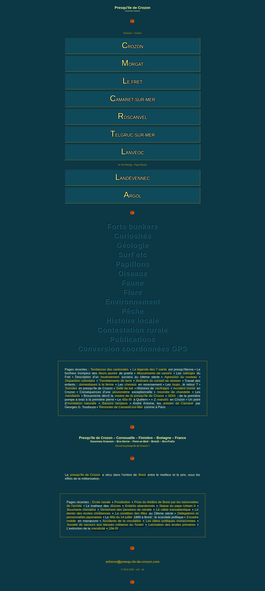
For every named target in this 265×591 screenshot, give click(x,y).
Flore (132, 292)
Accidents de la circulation (122, 521)
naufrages (162, 388)
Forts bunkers (132, 226)
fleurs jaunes (108, 373)
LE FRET (132, 80)
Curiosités (132, 236)
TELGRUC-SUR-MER (132, 133)
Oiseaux (132, 273)
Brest (142, 475)
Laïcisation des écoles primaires (172, 524)
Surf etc (132, 254)
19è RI (113, 528)
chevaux (131, 384)
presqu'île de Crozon (85, 475)
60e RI (127, 399)
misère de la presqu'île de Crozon (139, 396)
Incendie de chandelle (173, 392)
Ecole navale (101, 502)
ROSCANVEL (132, 116)
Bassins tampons (115, 403)
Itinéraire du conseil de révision (158, 381)
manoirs (162, 399)
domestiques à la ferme (96, 384)
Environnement (132, 301)
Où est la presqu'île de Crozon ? (132, 446)
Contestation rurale (132, 330)
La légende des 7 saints (150, 369)
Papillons (133, 264)
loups (176, 384)
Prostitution (122, 502)
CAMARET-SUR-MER (132, 98)
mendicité (98, 528)
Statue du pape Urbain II (177, 506)
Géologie (132, 245)
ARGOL (132, 194)
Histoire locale (132, 320)
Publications (132, 339)
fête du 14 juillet (121, 517)
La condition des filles (131, 513)
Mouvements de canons (154, 373)
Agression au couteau (181, 377)
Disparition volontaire (80, 381)
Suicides (71, 388)
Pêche (132, 311)
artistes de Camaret (178, 403)
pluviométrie (121, 392)
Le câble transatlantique (173, 509)
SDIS (172, 396)
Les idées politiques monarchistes (171, 521)
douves (115, 506)
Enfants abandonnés (140, 506)
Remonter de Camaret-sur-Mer (121, 407)
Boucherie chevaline (81, 509)
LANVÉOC (132, 151)
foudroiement (110, 377)
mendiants (72, 396)
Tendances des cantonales (110, 369)
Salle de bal (124, 388)
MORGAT (132, 63)
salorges (189, 373)
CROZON (132, 45)
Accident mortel (184, 388)
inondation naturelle (81, 403)
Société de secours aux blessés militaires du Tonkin (105, 524)
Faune (132, 283)
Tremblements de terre (115, 381)
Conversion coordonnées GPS (132, 348)
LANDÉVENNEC (132, 177)
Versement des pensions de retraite (126, 509)
